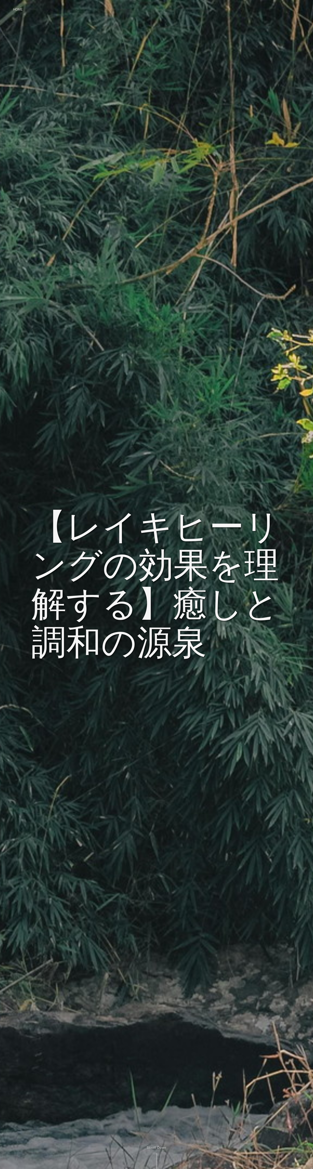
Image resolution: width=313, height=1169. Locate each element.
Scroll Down (156, 1148)
